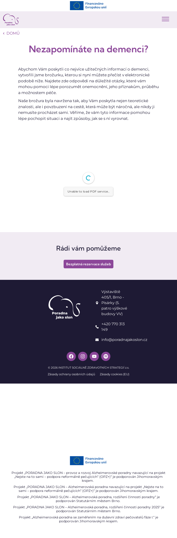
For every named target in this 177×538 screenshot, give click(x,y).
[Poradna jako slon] (88, 418)
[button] (165, 19)
